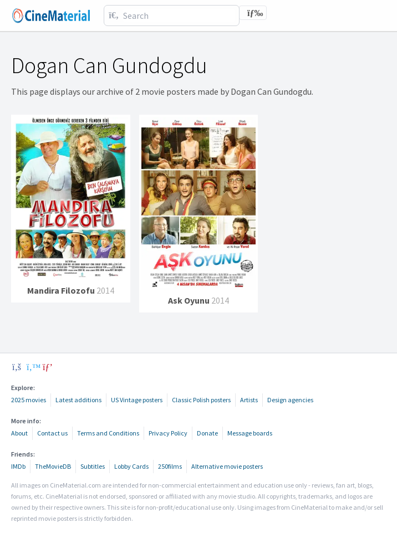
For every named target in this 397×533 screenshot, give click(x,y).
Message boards (249, 433)
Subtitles (92, 466)
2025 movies (28, 400)
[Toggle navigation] (253, 13)
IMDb (18, 466)
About (19, 433)
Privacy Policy (168, 433)
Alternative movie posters (227, 466)
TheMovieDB (53, 466)
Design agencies (290, 400)
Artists (249, 400)
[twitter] (32, 366)
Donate (207, 433)
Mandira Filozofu (61, 290)
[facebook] (16, 366)
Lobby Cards (131, 466)
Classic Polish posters (201, 400)
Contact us (52, 433)
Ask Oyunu (189, 300)
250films (170, 466)
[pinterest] (47, 366)
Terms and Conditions (108, 433)
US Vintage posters (136, 400)
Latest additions (78, 400)
